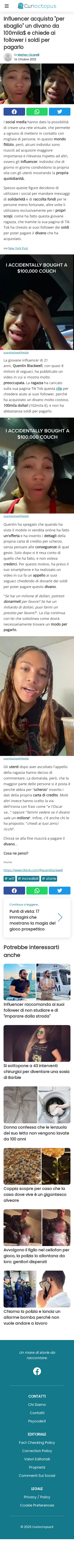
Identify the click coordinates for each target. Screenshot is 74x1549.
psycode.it (37, 1421)
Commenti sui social (37, 1475)
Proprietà (37, 1467)
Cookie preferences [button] (37, 1505)
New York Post (18, 248)
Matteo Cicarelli (28, 55)
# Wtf (9, 878)
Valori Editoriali (37, 1459)
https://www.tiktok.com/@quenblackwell (33, 870)
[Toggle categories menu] (7, 6)
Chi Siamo (37, 1404)
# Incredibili (28, 878)
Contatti (37, 1412)
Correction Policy (37, 1450)
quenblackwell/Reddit (16, 352)
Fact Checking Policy (37, 1442)
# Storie (49, 878)
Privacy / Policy (37, 1497)
